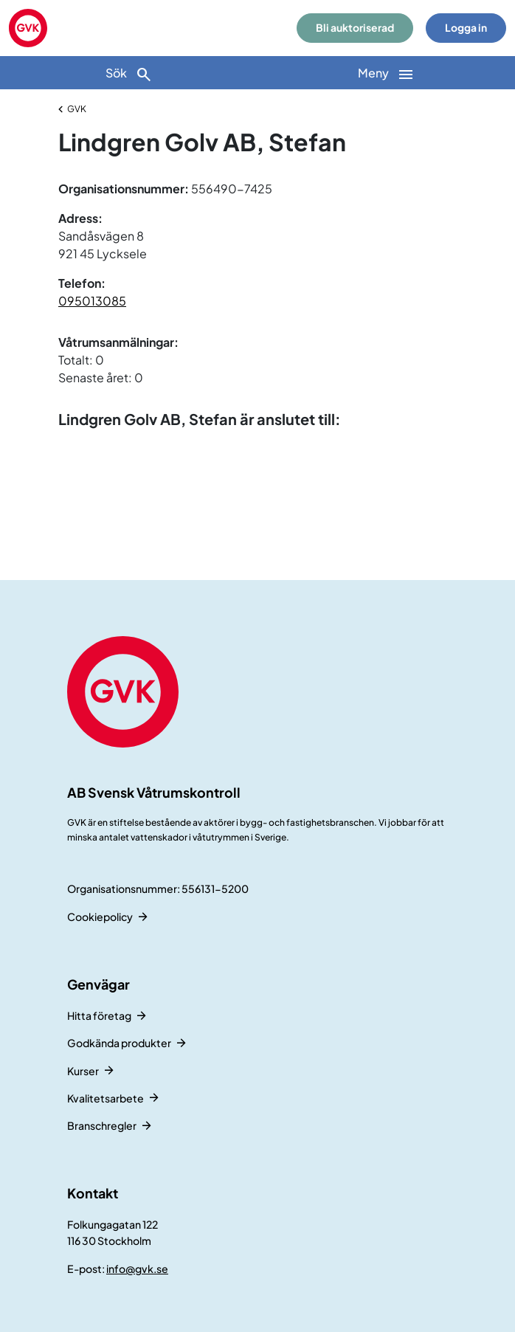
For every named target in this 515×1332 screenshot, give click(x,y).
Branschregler (101, 1125)
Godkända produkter (119, 1042)
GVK (76, 108)
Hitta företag (99, 1015)
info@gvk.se (137, 1268)
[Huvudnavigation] (386, 72)
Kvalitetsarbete (105, 1098)
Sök (129, 74)
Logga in (466, 27)
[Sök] (129, 72)
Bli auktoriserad (355, 27)
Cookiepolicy (100, 916)
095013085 (92, 300)
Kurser (83, 1070)
